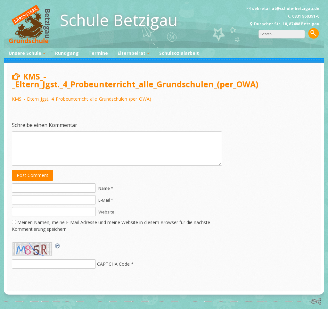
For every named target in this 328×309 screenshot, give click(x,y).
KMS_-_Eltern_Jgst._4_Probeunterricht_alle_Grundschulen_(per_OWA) (81, 99)
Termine (98, 53)
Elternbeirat (131, 53)
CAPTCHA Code (113, 264)
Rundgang (67, 53)
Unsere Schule (25, 53)
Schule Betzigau (119, 20)
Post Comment (32, 175)
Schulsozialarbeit (179, 53)
